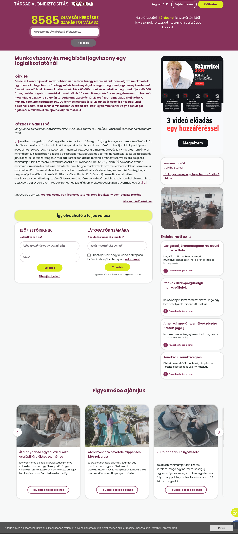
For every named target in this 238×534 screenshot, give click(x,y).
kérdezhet (167, 18)
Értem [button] (221, 528)
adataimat (132, 259)
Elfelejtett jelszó (49, 276)
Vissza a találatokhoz (137, 201)
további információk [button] (164, 528)
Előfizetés (210, 4)
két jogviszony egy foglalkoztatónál (65, 195)
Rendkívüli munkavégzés (182, 357)
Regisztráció (160, 4)
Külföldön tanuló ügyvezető (178, 452)
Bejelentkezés (184, 4)
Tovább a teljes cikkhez (181, 270)
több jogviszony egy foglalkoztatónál (116, 195)
